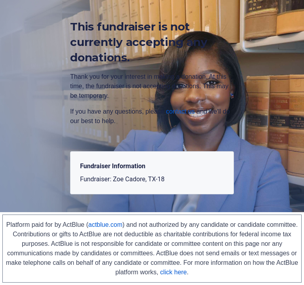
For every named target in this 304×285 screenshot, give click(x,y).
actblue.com (105, 224)
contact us (180, 111)
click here (173, 272)
